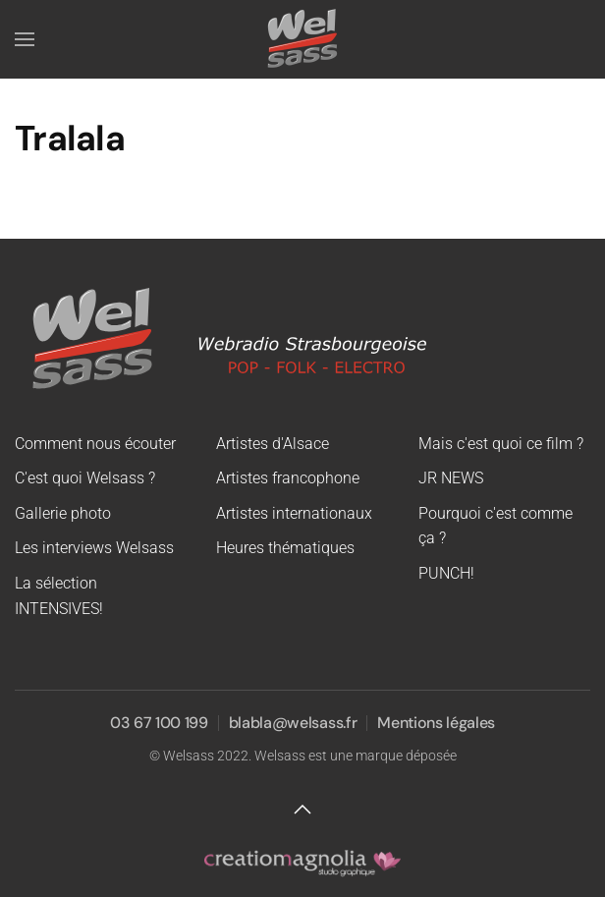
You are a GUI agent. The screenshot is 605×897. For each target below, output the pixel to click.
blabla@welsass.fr (293, 722)
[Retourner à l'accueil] (302, 39)
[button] (24, 39)
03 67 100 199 (159, 722)
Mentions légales (436, 722)
